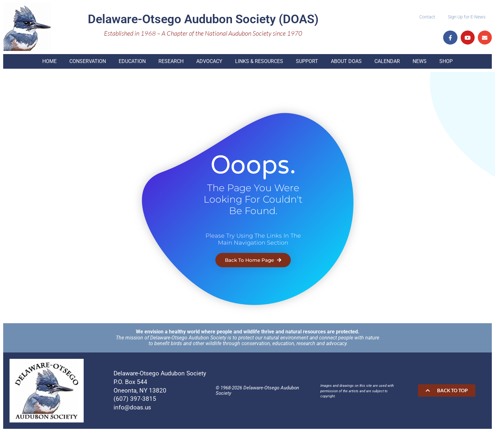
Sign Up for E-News (466, 16)
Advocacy (209, 61)
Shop (446, 61)
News (420, 61)
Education (132, 61)
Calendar (387, 61)
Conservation (87, 61)
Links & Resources (259, 61)
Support (307, 61)
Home (49, 61)
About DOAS (346, 61)
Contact (427, 16)
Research (171, 61)
